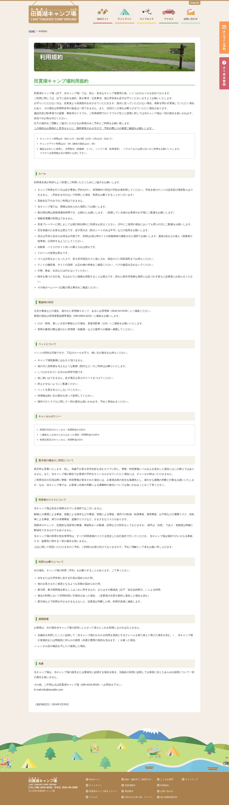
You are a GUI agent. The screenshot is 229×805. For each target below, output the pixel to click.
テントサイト (95, 785)
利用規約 (164, 785)
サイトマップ (191, 779)
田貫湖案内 (130, 785)
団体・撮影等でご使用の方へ (139, 779)
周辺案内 (129, 791)
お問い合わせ (166, 791)
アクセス (93, 797)
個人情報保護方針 (168, 797)
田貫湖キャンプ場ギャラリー (103, 791)
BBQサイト (94, 779)
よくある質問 (166, 779)
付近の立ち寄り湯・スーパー (139, 797)
